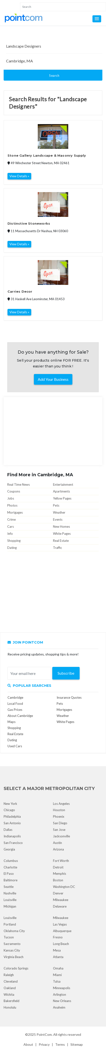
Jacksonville (61, 836)
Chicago (9, 810)
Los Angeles (61, 804)
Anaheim (59, 1007)
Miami (57, 975)
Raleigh (9, 975)
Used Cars (15, 746)
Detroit (58, 867)
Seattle (9, 887)
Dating (12, 548)
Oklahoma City (14, 931)
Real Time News (18, 484)
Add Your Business (53, 379)
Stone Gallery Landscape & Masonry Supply (47, 155)
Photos (12, 505)
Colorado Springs (16, 968)
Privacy (44, 1044)
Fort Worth (61, 861)
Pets (56, 505)
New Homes (61, 526)
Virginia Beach (13, 957)
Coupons (13, 491)
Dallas (8, 830)
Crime (11, 519)
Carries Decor (20, 291)
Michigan (10, 906)
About (28, 1044)
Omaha (58, 968)
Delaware (60, 906)
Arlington (59, 994)
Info (10, 534)
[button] (96, 18)
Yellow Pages (62, 498)
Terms (60, 1044)
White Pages (62, 534)
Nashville (10, 893)
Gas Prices (15, 710)
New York (10, 804)
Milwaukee (60, 900)
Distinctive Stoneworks (29, 223)
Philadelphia (12, 816)
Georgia (9, 849)
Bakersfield (11, 1001)
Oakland (10, 988)
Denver (58, 893)
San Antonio (12, 823)
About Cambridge (20, 716)
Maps (11, 722)
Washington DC (64, 887)
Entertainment (63, 484)
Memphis (59, 874)
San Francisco (13, 843)
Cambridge (15, 697)
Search (54, 75)
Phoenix (58, 816)
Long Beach (61, 944)
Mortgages (15, 512)
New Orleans (62, 1001)
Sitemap (76, 1044)
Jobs (10, 498)
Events (57, 519)
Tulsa (57, 981)
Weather (59, 512)
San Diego (60, 823)
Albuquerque (62, 931)
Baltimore (10, 880)
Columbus (11, 861)
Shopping (14, 541)
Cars (10, 526)
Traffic (57, 548)
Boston (58, 880)
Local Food (15, 704)
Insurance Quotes (69, 697)
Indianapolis (12, 836)
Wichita (9, 994)
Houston (59, 810)
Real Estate (61, 541)
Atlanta (58, 957)
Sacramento (12, 944)
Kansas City (12, 950)
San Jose (59, 830)
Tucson (9, 937)
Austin (57, 843)
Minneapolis (61, 988)
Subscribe (66, 673)
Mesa (57, 950)
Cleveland (11, 981)
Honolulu (10, 1007)
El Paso (9, 874)
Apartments (61, 491)
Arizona (58, 849)
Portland (10, 924)
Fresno (58, 937)
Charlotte (10, 867)
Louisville (10, 900)
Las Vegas (60, 924)
